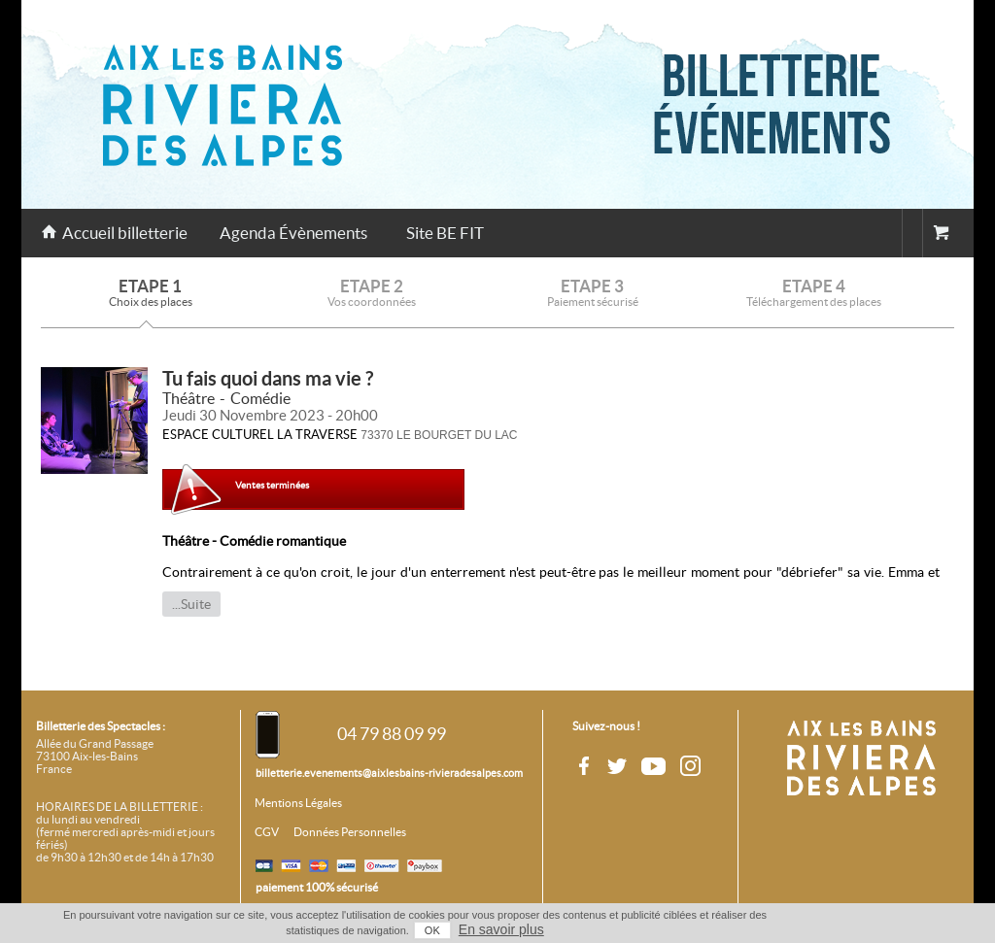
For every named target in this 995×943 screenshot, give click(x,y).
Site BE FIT (445, 232)
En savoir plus (501, 929)
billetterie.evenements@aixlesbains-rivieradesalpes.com (389, 773)
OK (432, 930)
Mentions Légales (298, 803)
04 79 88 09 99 (391, 734)
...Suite (191, 604)
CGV (267, 832)
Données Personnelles (349, 832)
